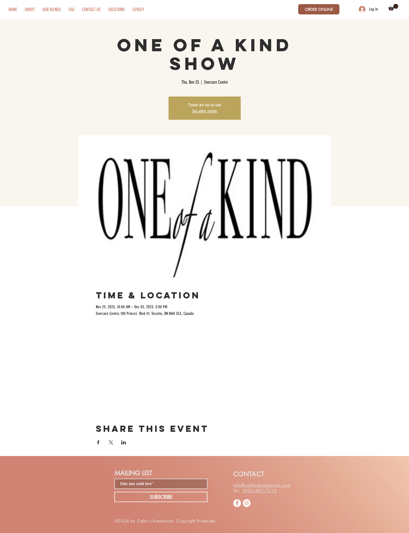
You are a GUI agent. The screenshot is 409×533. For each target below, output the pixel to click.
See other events (204, 111)
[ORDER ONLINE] (318, 9)
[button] (393, 7)
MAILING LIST (133, 473)
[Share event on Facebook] (98, 442)
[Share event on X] (110, 442)
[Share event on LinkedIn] (123, 442)
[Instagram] (247, 503)
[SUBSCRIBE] (160, 497)
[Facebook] (237, 503)
